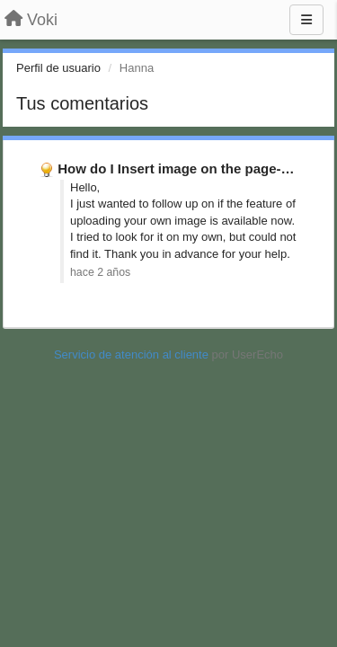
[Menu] (306, 19)
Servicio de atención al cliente (133, 354)
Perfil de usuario (58, 68)
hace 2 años (100, 272)
